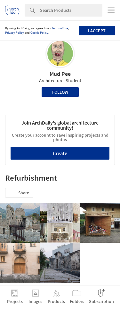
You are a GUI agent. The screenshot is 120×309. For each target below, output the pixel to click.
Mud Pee (60, 73)
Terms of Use (60, 28)
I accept (97, 30)
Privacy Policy (14, 33)
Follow (60, 92)
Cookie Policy (39, 33)
